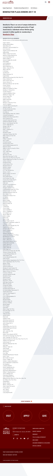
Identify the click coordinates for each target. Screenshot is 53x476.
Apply (26, 416)
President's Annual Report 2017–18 (21, 8)
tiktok (28, 438)
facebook (14, 438)
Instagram (17, 438)
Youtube (24, 438)
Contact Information (26, 401)
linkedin (21, 438)
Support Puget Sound (7, 8)
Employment (35, 440)
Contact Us (15, 435)
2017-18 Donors (34, 8)
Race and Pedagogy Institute (10, 454)
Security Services (37, 431)
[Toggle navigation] (49, 2)
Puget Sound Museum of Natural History (13, 452)
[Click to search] (45, 2)
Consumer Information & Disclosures (41, 443)
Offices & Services (37, 445)
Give (44, 416)
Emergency (35, 434)
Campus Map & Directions (38, 428)
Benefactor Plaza (8, 34)
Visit (8, 416)
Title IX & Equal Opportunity (39, 437)
